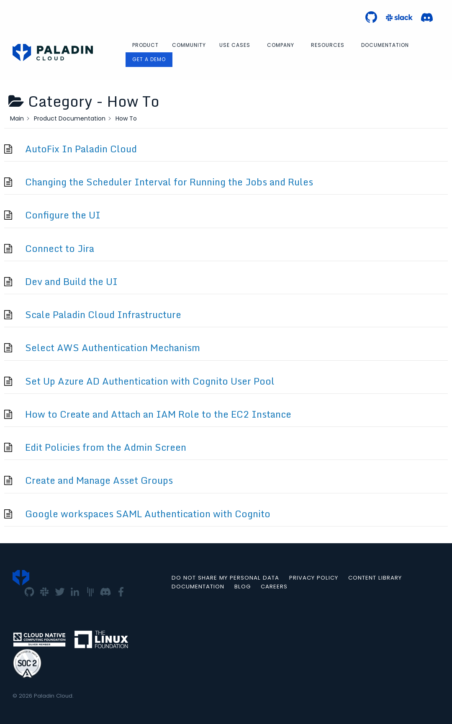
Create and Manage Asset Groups (99, 480)
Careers (274, 586)
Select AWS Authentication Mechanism (112, 347)
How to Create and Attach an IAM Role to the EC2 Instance (158, 414)
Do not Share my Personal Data (225, 578)
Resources (327, 45)
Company (280, 45)
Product (145, 45)
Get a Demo (149, 59)
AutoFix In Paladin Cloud (81, 149)
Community (189, 45)
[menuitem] (145, 45)
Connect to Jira (59, 248)
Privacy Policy (313, 578)
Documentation (385, 45)
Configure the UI (62, 215)
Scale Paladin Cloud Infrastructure (103, 314)
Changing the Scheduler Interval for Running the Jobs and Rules (169, 182)
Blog (242, 586)
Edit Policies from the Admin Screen (105, 447)
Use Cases (234, 45)
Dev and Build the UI (71, 281)
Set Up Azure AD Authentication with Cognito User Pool (150, 381)
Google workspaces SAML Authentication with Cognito (147, 513)
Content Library (375, 578)
